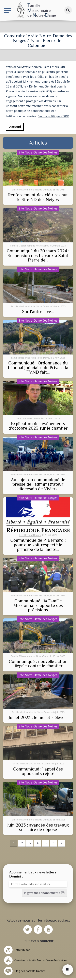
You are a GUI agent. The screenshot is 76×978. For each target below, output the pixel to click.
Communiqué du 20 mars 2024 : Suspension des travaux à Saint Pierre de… (38, 255)
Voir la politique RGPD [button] (53, 116)
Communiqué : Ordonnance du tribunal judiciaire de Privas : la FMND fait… (38, 367)
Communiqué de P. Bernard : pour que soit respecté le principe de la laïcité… (38, 544)
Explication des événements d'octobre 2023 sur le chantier (38, 425)
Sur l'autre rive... (38, 311)
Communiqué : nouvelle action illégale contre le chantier (38, 663)
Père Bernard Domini (30, 534)
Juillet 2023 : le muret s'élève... (38, 717)
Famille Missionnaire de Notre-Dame (30, 189)
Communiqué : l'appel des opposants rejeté (38, 771)
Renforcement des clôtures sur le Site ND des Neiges (38, 196)
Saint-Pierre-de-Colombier (30, 417)
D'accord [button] (15, 126)
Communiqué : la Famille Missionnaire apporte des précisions (38, 605)
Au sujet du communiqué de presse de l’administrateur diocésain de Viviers (38, 484)
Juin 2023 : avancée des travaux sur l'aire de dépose (38, 827)
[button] (44, 893)
